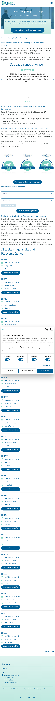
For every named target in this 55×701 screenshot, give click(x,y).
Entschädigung (36, 112)
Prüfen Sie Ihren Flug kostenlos (27, 30)
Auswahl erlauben (27, 370)
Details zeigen (45, 365)
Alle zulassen (45, 370)
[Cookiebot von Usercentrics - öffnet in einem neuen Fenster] (46, 329)
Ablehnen (10, 370)
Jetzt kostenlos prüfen (10, 273)
